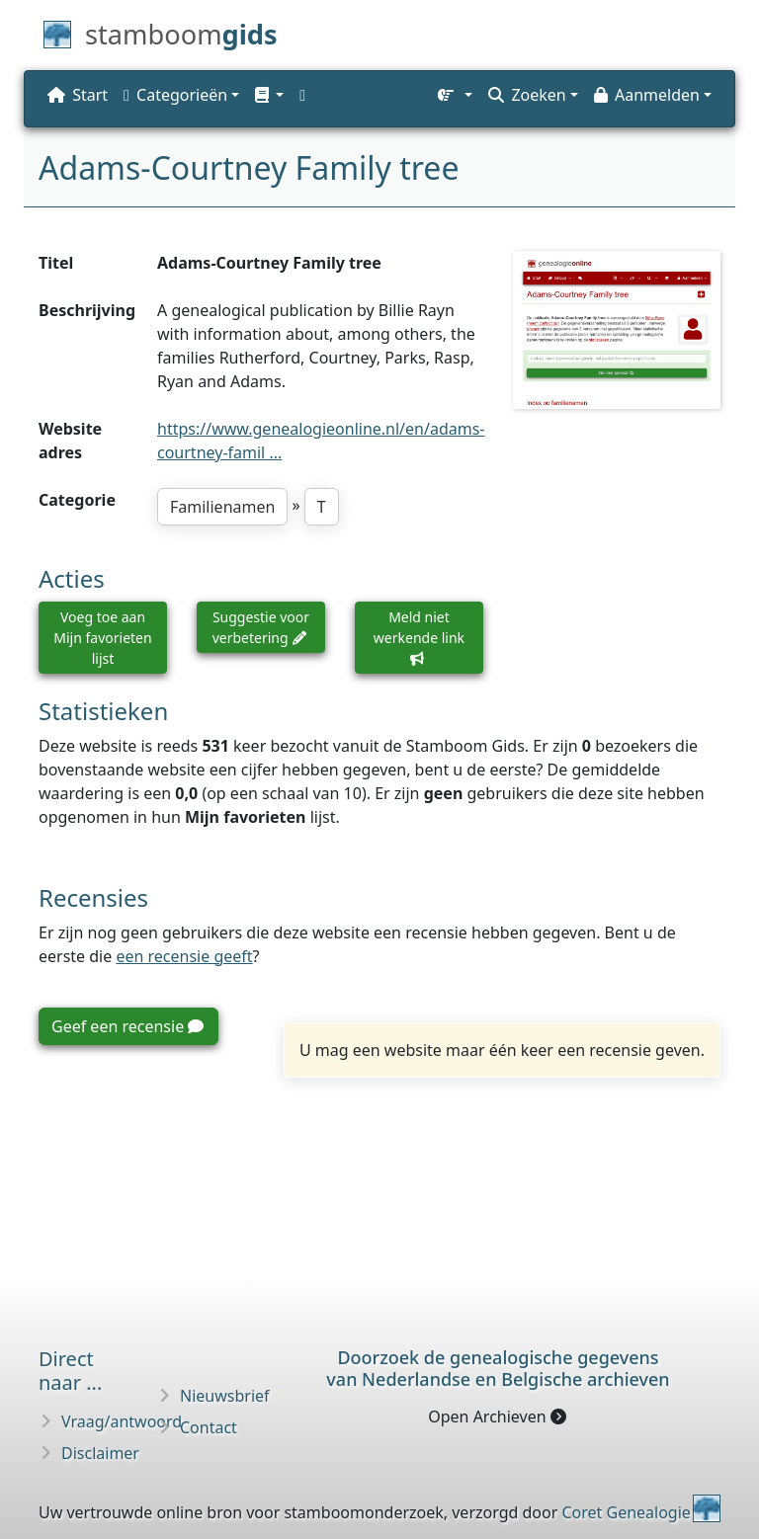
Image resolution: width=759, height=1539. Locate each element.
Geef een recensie (127, 1026)
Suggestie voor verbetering (260, 627)
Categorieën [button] (175, 95)
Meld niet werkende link (419, 637)
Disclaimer (100, 1453)
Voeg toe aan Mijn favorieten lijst (102, 638)
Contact (208, 1427)
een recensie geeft (184, 956)
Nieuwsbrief (225, 1396)
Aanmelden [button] (647, 95)
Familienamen (222, 507)
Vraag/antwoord (121, 1421)
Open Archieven (496, 1416)
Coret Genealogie (625, 1512)
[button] (269, 95)
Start (77, 95)
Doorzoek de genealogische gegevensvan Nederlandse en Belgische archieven (497, 1368)
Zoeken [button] (526, 95)
